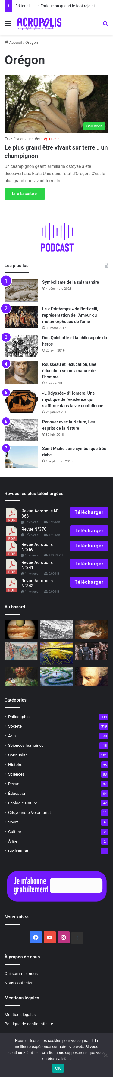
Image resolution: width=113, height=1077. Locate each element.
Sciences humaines (26, 745)
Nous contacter (19, 982)
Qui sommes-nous (21, 973)
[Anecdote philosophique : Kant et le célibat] (91, 676)
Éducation (17, 793)
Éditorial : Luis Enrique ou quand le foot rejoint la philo (61, 6)
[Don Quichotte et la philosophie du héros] (21, 346)
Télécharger (89, 512)
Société (15, 726)
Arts (12, 735)
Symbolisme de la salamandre (70, 282)
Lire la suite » (24, 193)
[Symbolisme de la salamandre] (21, 290)
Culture (14, 831)
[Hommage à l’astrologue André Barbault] (21, 629)
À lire (12, 841)
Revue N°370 (33, 529)
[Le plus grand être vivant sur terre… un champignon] (56, 104)
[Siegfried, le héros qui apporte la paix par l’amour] (91, 629)
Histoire (15, 764)
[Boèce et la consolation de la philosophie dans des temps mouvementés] (21, 651)
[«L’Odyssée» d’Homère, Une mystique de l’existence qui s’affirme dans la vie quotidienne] (21, 401)
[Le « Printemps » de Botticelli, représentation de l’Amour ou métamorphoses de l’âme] (21, 317)
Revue (13, 783)
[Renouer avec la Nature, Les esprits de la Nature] (21, 430)
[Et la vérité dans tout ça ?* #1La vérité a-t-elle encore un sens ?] (21, 676)
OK (58, 1068)
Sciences (16, 774)
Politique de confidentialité (29, 1023)
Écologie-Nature (22, 802)
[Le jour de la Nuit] (56, 653)
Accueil (13, 42)
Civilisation (18, 850)
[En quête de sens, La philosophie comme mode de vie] (56, 676)
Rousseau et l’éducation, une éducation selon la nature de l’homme (69, 370)
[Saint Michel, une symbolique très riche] (21, 457)
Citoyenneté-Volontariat (29, 812)
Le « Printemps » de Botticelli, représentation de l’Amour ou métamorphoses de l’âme (70, 315)
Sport (13, 822)
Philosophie (19, 716)
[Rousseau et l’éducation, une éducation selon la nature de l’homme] (21, 372)
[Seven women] (91, 651)
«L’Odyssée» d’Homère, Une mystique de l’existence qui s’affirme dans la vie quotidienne (72, 399)
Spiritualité (18, 754)
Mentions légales (20, 1014)
